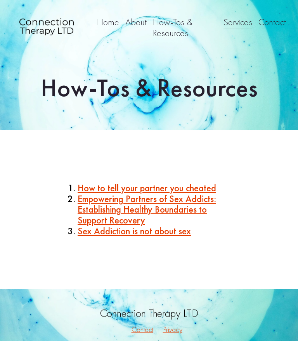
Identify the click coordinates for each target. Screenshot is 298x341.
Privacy (172, 332)
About (136, 22)
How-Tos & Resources (172, 27)
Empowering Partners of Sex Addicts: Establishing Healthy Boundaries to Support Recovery (147, 209)
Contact (272, 22)
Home (108, 22)
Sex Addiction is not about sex (134, 231)
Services (238, 22)
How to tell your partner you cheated (147, 188)
